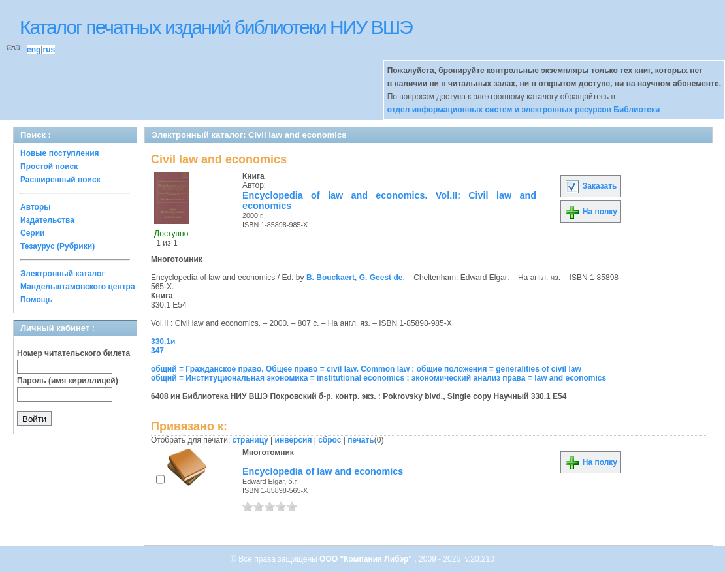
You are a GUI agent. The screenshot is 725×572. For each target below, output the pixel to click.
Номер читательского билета (73, 353)
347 (157, 350)
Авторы (35, 207)
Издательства (47, 220)
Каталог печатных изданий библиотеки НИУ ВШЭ (216, 27)
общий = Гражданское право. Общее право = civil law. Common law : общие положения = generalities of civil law (366, 368)
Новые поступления (59, 153)
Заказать (590, 186)
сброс (329, 440)
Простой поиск (49, 166)
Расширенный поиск (60, 179)
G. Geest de (381, 277)
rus (48, 49)
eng (33, 49)
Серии (32, 233)
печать (360, 440)
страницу (250, 440)
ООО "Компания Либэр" (366, 559)
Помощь (36, 299)
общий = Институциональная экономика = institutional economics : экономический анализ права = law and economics (378, 378)
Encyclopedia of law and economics (322, 471)
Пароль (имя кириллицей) (67, 380)
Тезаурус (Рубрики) (57, 246)
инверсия (293, 440)
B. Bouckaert (330, 277)
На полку (590, 211)
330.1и (163, 341)
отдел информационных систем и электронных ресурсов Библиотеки (523, 109)
